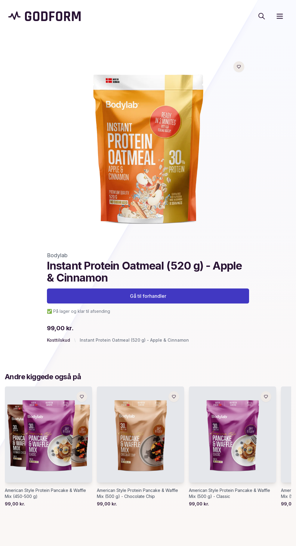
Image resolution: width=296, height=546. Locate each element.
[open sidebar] (280, 16)
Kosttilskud (58, 340)
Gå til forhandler (148, 296)
